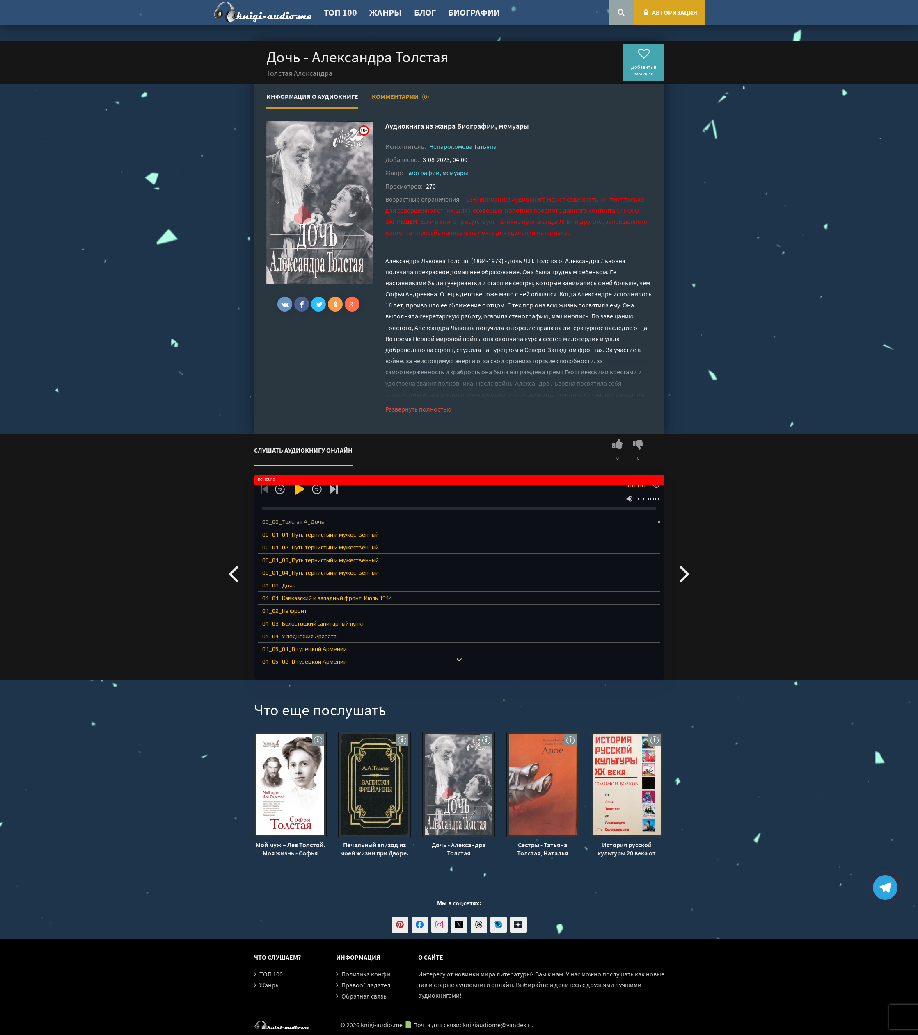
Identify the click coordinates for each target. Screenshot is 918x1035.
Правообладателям (369, 985)
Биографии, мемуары (493, 126)
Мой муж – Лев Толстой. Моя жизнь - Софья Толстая (290, 849)
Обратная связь (364, 996)
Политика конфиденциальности (388, 974)
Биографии (474, 12)
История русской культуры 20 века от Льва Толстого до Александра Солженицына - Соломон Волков (627, 849)
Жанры (385, 12)
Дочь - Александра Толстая (458, 849)
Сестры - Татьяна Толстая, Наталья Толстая (542, 849)
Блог (425, 12)
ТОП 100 (340, 12)
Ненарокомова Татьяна (463, 146)
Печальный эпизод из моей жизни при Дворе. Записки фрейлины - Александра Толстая (374, 849)
